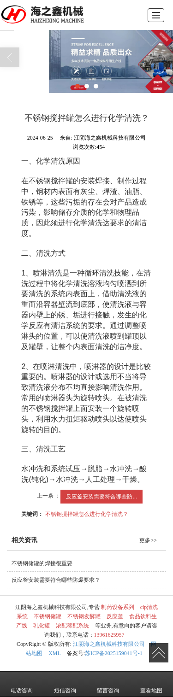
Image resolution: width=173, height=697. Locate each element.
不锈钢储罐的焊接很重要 (42, 563)
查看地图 (151, 684)
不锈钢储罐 (47, 616)
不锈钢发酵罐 (84, 616)
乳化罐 (41, 625)
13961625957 (109, 635)
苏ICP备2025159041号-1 (114, 653)
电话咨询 (22, 684)
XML (54, 653)
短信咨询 (65, 684)
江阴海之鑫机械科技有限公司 (109, 644)
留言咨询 (108, 684)
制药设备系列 (117, 607)
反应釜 (115, 616)
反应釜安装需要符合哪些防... (101, 496)
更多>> (148, 540)
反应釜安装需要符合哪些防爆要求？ (56, 580)
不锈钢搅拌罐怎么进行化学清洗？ (86, 514)
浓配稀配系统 (72, 625)
